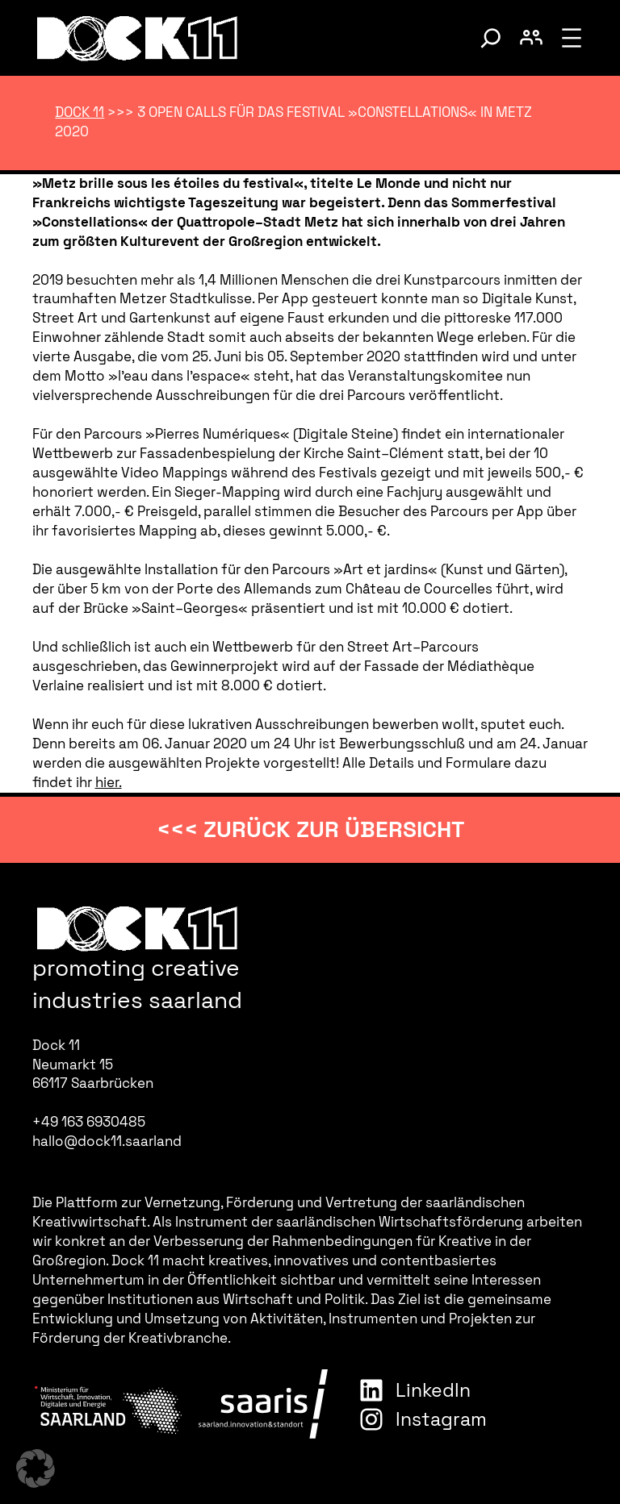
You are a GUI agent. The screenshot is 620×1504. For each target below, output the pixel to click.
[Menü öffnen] (571, 38)
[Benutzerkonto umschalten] (531, 38)
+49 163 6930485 (88, 1122)
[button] (35, 1468)
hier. (108, 782)
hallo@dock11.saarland (107, 1141)
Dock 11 (79, 112)
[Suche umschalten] (491, 38)
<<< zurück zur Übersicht (310, 829)
